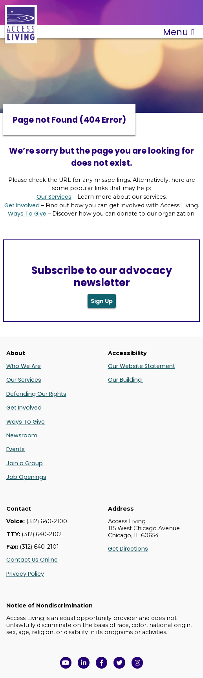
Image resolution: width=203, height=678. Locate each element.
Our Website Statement (141, 366)
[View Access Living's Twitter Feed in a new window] (119, 663)
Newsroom (21, 435)
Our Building (125, 380)
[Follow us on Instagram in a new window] (137, 663)
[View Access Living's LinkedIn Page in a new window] (84, 663)
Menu (178, 32)
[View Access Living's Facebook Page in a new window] (102, 663)
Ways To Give (27, 214)
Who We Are (23, 366)
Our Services (54, 197)
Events (15, 449)
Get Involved (22, 205)
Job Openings (26, 477)
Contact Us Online (32, 560)
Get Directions (128, 549)
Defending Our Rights (36, 394)
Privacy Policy (25, 574)
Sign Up (102, 301)
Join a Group (24, 463)
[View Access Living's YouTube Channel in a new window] (66, 663)
